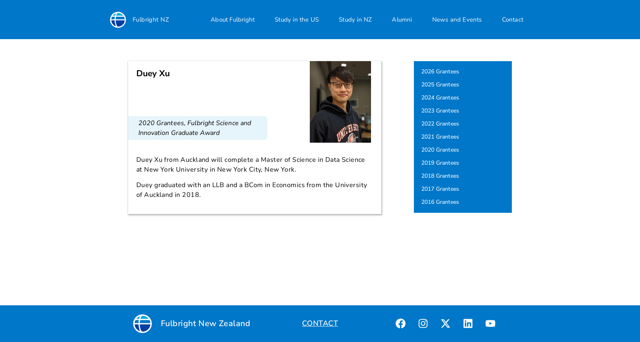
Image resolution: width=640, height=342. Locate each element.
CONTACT (320, 323)
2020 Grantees (161, 123)
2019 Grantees (440, 163)
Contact (512, 19)
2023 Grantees (440, 111)
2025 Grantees (440, 84)
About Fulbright (233, 19)
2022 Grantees (440, 124)
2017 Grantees (440, 189)
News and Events (457, 19)
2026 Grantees (440, 71)
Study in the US (297, 19)
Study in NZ (355, 19)
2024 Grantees (440, 97)
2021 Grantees (440, 137)
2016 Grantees (440, 202)
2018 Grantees (440, 176)
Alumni (402, 19)
